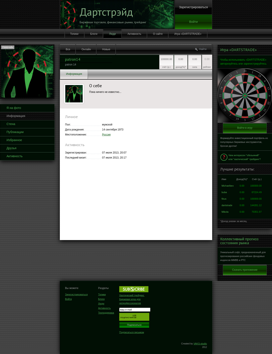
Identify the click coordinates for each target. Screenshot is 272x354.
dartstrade (227, 205)
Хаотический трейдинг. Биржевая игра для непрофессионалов (131, 299)
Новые (106, 49)
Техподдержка (106, 312)
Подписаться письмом (131, 332)
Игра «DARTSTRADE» (188, 33)
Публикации (15, 132)
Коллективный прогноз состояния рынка (239, 241)
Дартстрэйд (106, 11)
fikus (224, 198)
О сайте (158, 33)
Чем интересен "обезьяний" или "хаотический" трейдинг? (244, 157)
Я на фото (14, 108)
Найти (203, 49)
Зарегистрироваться (193, 7)
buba (224, 192)
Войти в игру (244, 127)
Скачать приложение (245, 269)
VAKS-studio (200, 343)
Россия (106, 134)
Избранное (14, 140)
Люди (112, 33)
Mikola (225, 211)
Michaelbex (228, 185)
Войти (193, 21)
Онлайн (86, 49)
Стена (11, 124)
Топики (74, 33)
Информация (16, 116)
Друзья (11, 148)
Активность (134, 33)
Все (68, 49)
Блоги (93, 33)
